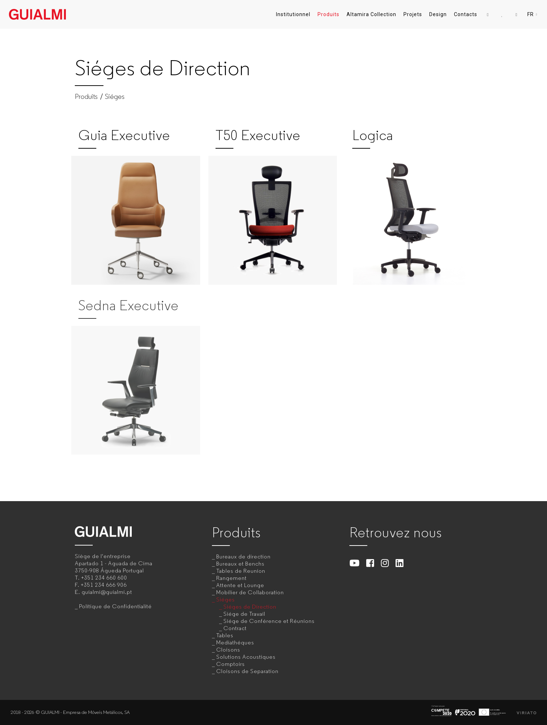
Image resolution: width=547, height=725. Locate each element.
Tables (224, 635)
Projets (412, 14)
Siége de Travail (244, 613)
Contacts (465, 14)
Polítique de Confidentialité (115, 606)
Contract (235, 628)
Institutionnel (293, 14)
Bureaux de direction (243, 556)
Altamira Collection (371, 14)
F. (101, 584)
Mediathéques (235, 642)
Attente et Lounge (240, 585)
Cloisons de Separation (247, 671)
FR (532, 14)
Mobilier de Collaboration (250, 592)
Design (438, 14)
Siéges (115, 96)
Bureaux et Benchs (240, 563)
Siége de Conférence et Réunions (269, 621)
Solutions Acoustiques (246, 656)
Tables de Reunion (240, 570)
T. (101, 577)
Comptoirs (230, 664)
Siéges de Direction (249, 606)
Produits (328, 14)
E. (103, 592)
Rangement (231, 578)
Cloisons (228, 649)
